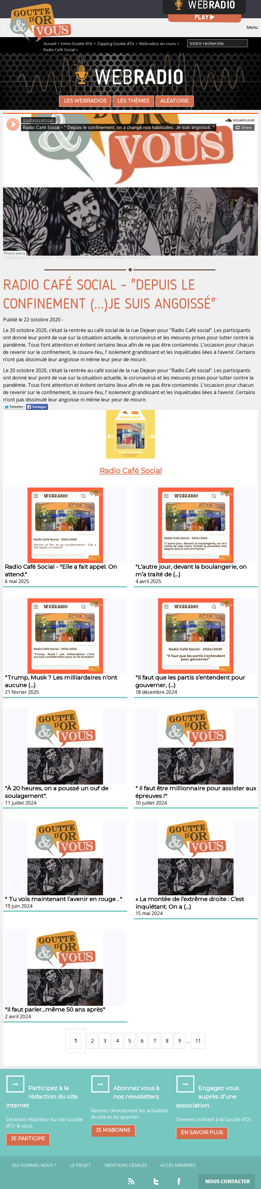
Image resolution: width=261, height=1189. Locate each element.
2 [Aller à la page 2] (92, 1040)
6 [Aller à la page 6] (142, 1040)
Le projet (80, 1165)
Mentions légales (126, 1165)
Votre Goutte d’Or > (78, 43)
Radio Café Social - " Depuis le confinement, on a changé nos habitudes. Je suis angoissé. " (90, 257)
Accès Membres (178, 1165)
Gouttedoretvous (14, 257)
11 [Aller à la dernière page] (198, 1040)
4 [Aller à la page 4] (117, 1040)
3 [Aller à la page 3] (104, 1040)
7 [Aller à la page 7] (154, 1040)
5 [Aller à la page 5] (129, 1040)
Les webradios (85, 101)
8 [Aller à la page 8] (167, 1040)
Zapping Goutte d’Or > (117, 43)
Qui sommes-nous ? (34, 1165)
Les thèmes (133, 101)
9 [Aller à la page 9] (179, 1040)
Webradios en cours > (159, 43)
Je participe (28, 1139)
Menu (252, 27)
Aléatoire (174, 101)
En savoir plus (202, 1132)
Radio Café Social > (61, 49)
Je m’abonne (113, 1130)
